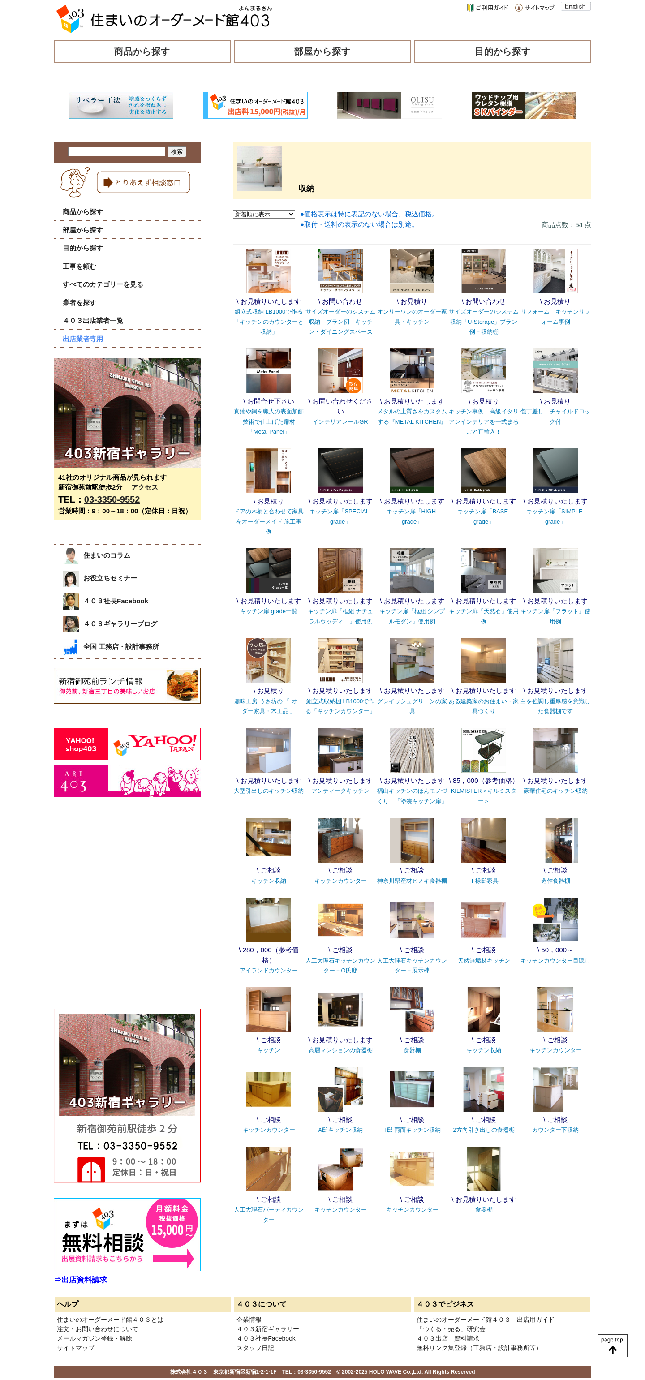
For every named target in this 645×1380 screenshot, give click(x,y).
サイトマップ (76, 1347)
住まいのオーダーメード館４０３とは (110, 1319)
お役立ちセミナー (100, 578)
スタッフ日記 (255, 1347)
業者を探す (79, 302)
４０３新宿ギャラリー (267, 1329)
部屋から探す (322, 51)
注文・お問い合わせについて (97, 1329)
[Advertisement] (121, 896)
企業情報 (249, 1319)
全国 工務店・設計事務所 (111, 646)
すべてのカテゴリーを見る (103, 284)
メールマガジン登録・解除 (94, 1338)
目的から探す (503, 51)
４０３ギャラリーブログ (110, 624)
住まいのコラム (96, 555)
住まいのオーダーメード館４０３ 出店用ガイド (486, 1319)
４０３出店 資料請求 (448, 1338)
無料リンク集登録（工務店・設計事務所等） (479, 1347)
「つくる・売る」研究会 (451, 1329)
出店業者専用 (83, 339)
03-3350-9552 (112, 499)
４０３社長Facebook (105, 601)
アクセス (144, 487)
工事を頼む (79, 266)
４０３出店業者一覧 (93, 320)
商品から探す (142, 51)
